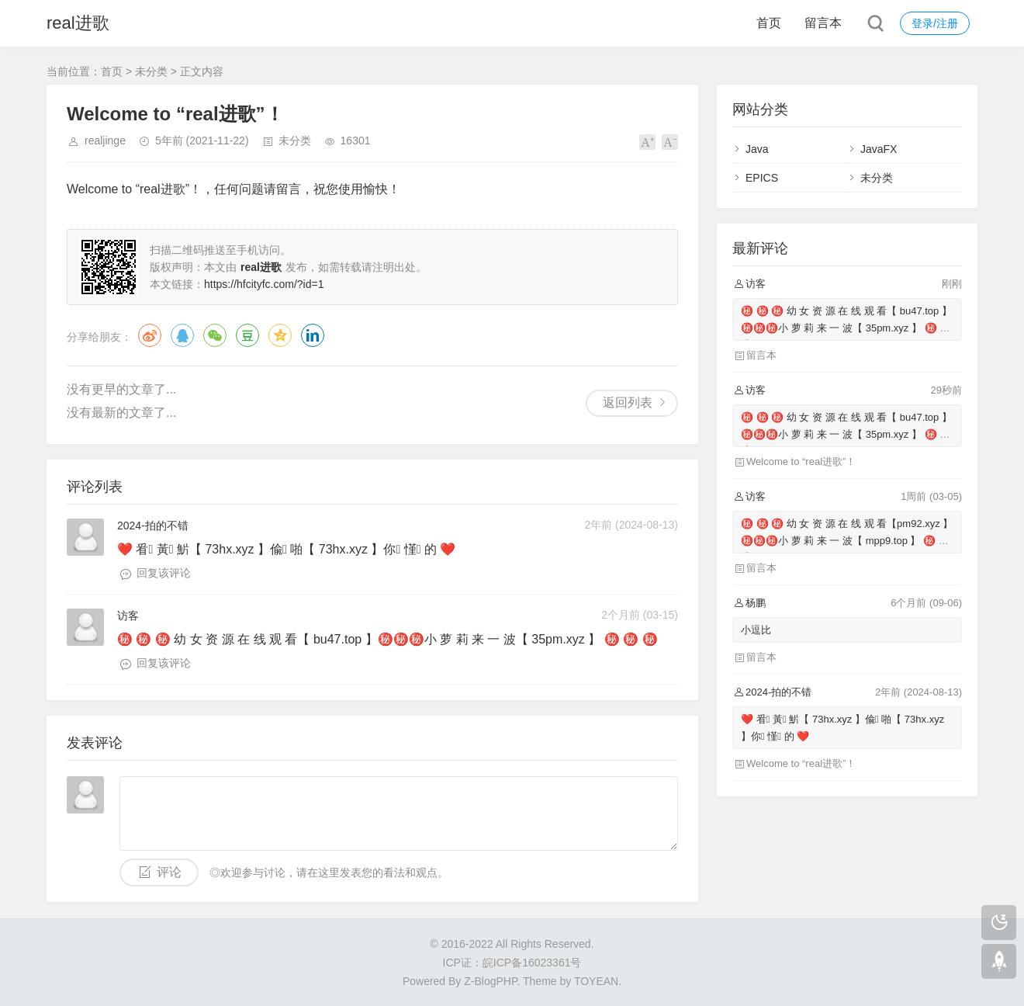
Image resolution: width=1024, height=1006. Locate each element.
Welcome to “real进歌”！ (801, 461)
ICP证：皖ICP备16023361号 (512, 962)
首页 (768, 22)
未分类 (151, 71)
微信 (215, 335)
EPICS (762, 178)
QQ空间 (280, 335)
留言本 (823, 22)
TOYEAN (596, 981)
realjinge (105, 140)
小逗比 (756, 630)
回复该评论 (164, 573)
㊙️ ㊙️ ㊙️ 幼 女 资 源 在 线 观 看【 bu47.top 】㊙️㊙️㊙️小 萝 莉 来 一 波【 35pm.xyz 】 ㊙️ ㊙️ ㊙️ (846, 328)
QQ (182, 335)
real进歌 (78, 23)
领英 (312, 335)
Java (757, 149)
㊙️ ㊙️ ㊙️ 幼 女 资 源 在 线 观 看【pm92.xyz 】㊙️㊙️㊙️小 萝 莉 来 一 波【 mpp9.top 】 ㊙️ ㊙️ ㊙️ (847, 541)
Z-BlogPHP (490, 981)
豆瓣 (247, 335)
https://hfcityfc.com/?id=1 (263, 284)
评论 (169, 872)
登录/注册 (935, 23)
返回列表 (627, 402)
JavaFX (878, 149)
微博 (149, 335)
